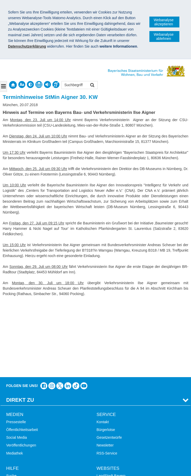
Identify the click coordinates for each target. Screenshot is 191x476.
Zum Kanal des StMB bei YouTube (83, 310)
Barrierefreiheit (18, 424)
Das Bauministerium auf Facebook (43, 310)
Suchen (92, 85)
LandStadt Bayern (111, 401)
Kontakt (103, 347)
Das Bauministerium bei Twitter (59, 310)
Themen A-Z (16, 408)
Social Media (16, 362)
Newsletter (105, 370)
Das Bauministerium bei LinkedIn (67, 310)
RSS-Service (107, 378)
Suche (11, 401)
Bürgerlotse (106, 355)
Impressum (18, 451)
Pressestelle (16, 347)
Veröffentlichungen (21, 370)
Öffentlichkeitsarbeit (22, 355)
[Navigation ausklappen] (3, 86)
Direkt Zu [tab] (20, 325)
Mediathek (14, 378)
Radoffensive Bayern (113, 416)
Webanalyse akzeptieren (164, 22)
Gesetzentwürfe (109, 362)
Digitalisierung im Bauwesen (119, 408)
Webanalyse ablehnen (164, 36)
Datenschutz (45, 451)
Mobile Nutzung (18, 432)
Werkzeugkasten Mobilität (117, 432)
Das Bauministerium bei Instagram (51, 310)
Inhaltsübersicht (19, 416)
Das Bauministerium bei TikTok (75, 310)
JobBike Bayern (109, 424)
